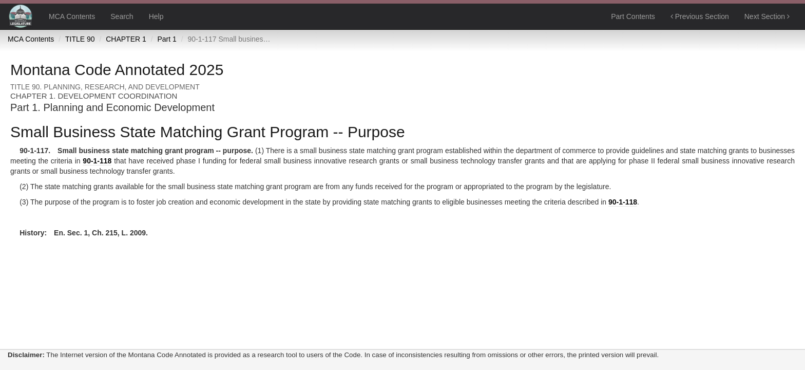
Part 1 (166, 39)
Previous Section (699, 16)
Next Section (767, 16)
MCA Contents (72, 16)
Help (156, 16)
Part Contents (633, 16)
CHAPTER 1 (126, 39)
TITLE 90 (80, 39)
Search (121, 16)
